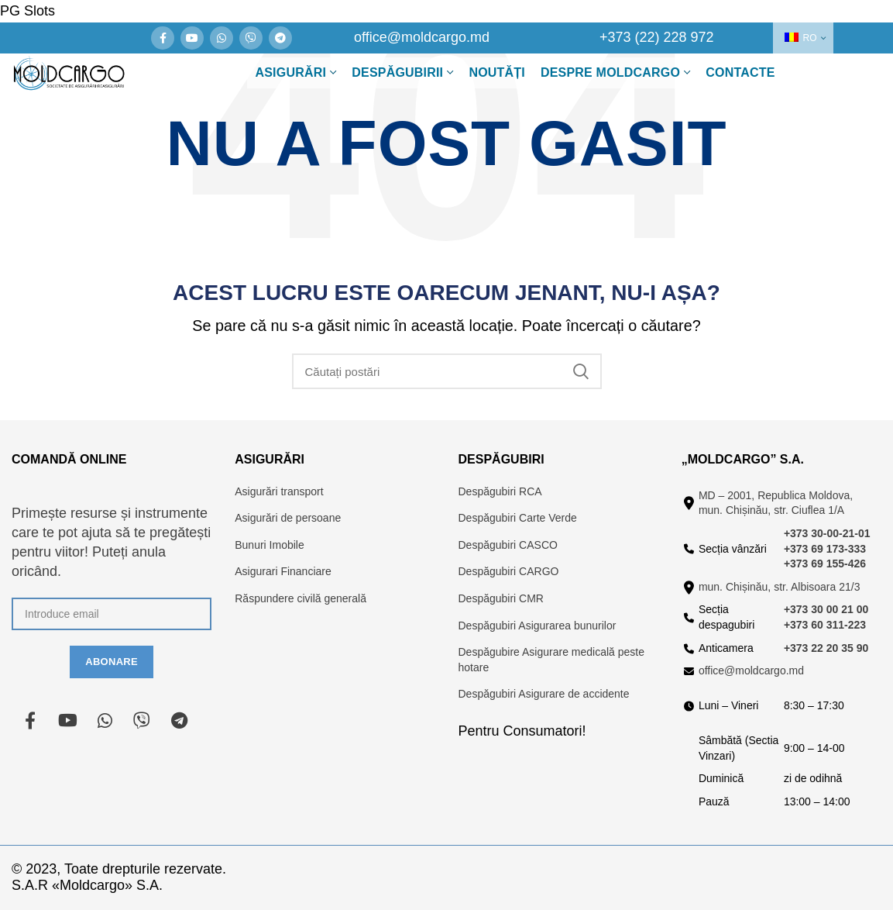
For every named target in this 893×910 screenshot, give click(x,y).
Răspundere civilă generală (300, 598)
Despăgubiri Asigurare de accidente (544, 694)
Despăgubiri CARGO (509, 571)
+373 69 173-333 (825, 549)
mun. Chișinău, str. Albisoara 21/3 (779, 587)
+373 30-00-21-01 (827, 533)
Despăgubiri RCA (500, 491)
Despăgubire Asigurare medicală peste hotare (551, 660)
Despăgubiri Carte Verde (518, 518)
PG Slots (27, 11)
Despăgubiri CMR (501, 598)
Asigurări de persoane (288, 518)
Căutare (581, 371)
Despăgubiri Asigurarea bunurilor (538, 625)
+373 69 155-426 (825, 563)
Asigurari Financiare (283, 571)
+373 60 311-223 (825, 625)
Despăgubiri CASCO (508, 545)
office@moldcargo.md (751, 670)
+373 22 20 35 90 (826, 648)
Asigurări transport (279, 491)
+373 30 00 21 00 (826, 609)
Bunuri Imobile (269, 545)
